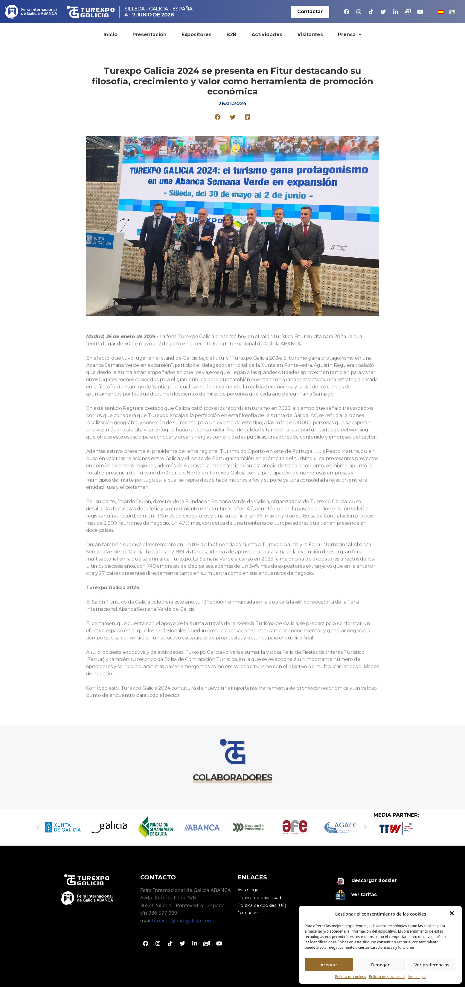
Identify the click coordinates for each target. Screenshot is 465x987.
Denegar (380, 965)
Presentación (149, 34)
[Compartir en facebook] (217, 117)
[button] (452, 913)
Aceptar (329, 965)
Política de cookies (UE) (261, 905)
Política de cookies (350, 976)
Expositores (196, 34)
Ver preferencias (431, 965)
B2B (231, 34)
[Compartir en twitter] (232, 117)
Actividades (266, 34)
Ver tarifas (364, 894)
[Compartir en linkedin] (247, 117)
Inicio (110, 34)
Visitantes (310, 34)
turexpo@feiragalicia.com (182, 920)
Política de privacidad (387, 976)
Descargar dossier (374, 880)
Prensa (350, 34)
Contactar (247, 913)
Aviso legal (417, 976)
